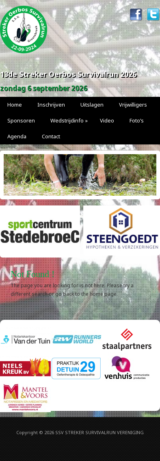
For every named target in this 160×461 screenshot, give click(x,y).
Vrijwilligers (133, 104)
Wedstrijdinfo (69, 120)
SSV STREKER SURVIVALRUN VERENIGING (99, 432)
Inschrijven (51, 104)
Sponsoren (21, 120)
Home (14, 104)
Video (107, 120)
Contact (51, 136)
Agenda (16, 136)
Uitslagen (92, 104)
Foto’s (137, 120)
